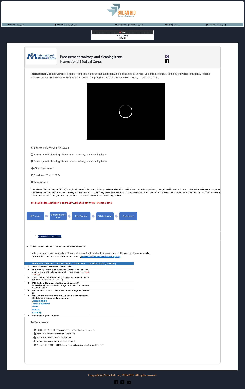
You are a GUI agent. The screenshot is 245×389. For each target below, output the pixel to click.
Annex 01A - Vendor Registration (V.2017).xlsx (55, 334)
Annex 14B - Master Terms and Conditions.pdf (55, 341)
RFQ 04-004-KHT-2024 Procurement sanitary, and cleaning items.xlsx (65, 330)
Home (11, 25)
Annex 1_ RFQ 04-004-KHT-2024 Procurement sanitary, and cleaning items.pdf (69, 345)
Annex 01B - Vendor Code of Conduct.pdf (53, 338)
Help (168, 25)
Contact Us (212, 25)
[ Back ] (122, 38)
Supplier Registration (125, 25)
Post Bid (58, 25)
